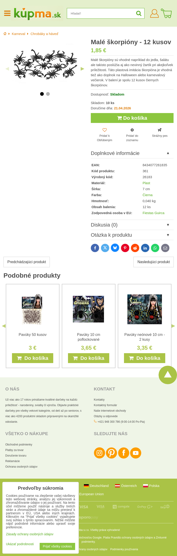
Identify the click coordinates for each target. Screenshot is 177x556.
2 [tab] (48, 94)
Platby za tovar (14, 450)
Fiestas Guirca (154, 213)
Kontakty (99, 400)
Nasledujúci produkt (153, 262)
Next (82, 69)
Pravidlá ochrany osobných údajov (132, 537)
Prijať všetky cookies (57, 546)
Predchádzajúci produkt (26, 262)
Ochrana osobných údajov (21, 466)
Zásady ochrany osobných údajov (86, 549)
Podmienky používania (124, 549)
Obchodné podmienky (18, 444)
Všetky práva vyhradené (105, 530)
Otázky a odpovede (106, 416)
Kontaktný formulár (105, 405)
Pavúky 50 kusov (33, 335)
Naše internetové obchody (110, 411)
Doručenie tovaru (15, 455)
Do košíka (132, 118)
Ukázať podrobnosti (20, 544)
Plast (146, 183)
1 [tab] (42, 94)
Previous (7, 69)
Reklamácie (12, 461)
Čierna (148, 195)
